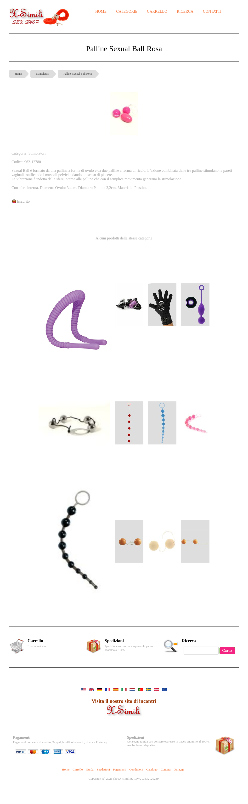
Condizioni (136, 769)
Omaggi (179, 769)
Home (18, 73)
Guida (90, 769)
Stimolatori (42, 73)
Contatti (166, 769)
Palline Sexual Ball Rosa (77, 73)
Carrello (78, 769)
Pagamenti (119, 769)
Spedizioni (103, 769)
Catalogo (152, 769)
